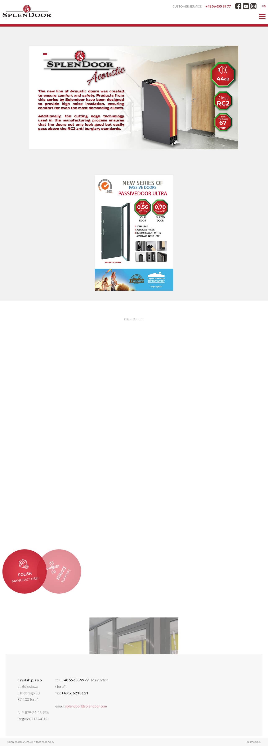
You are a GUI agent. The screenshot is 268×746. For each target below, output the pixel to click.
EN (264, 6)
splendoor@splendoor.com (97, 703)
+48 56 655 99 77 (218, 6)
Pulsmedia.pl (242, 741)
